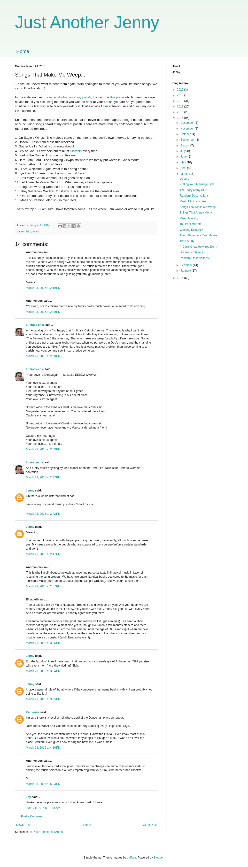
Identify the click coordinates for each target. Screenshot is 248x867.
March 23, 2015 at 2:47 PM (43, 554)
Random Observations (194, 195)
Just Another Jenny (87, 22)
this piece (117, 97)
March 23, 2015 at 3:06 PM (43, 643)
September (187, 139)
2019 (180, 95)
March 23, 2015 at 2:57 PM (43, 586)
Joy (28, 797)
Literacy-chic (35, 325)
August (185, 145)
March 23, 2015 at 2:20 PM (43, 312)
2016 (180, 112)
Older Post (150, 825)
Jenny (30, 490)
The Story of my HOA (193, 190)
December (187, 122)
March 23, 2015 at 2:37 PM (43, 477)
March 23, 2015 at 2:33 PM (43, 449)
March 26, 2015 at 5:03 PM (43, 784)
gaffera (131, 857)
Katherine (32, 712)
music (35, 231)
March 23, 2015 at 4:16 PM (43, 747)
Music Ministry (189, 218)
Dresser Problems (191, 252)
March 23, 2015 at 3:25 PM (43, 699)
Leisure (184, 178)
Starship (76, 151)
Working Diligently (191, 229)
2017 (180, 106)
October (186, 134)
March (184, 174)
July (183, 151)
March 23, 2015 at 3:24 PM (43, 671)
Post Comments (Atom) (48, 832)
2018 (180, 101)
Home (22, 51)
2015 (180, 118)
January (186, 270)
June (183, 156)
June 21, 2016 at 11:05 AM (43, 808)
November (187, 128)
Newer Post (23, 825)
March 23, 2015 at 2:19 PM (43, 288)
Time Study (187, 241)
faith (28, 231)
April (183, 168)
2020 (180, 89)
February (186, 265)
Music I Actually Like (193, 201)
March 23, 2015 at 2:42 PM (43, 513)
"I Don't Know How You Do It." (199, 246)
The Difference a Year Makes (198, 235)
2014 (180, 278)
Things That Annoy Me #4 (196, 212)
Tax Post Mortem (191, 224)
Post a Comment (32, 816)
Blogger (159, 857)
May (183, 162)
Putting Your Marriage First (197, 184)
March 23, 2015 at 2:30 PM (43, 356)
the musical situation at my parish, (68, 97)
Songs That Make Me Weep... (199, 207)
